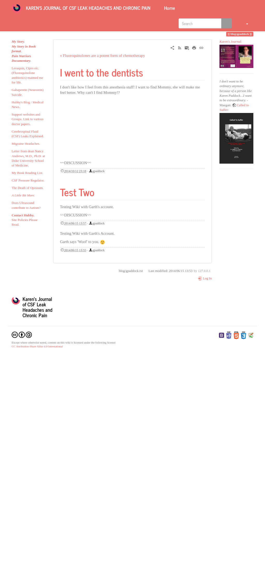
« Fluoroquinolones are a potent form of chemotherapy (102, 56)
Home (169, 8)
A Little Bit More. (23, 195)
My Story (18, 41)
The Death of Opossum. (27, 188)
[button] (244, 23)
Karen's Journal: (230, 41)
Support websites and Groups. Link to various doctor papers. (27, 119)
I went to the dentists (101, 72)
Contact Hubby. (23, 215)
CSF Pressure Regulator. (28, 180)
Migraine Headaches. (26, 144)
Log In (205, 278)
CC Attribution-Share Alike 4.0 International (37, 346)
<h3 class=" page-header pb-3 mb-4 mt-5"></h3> (116, 129)
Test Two (77, 192)
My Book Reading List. (27, 173)
